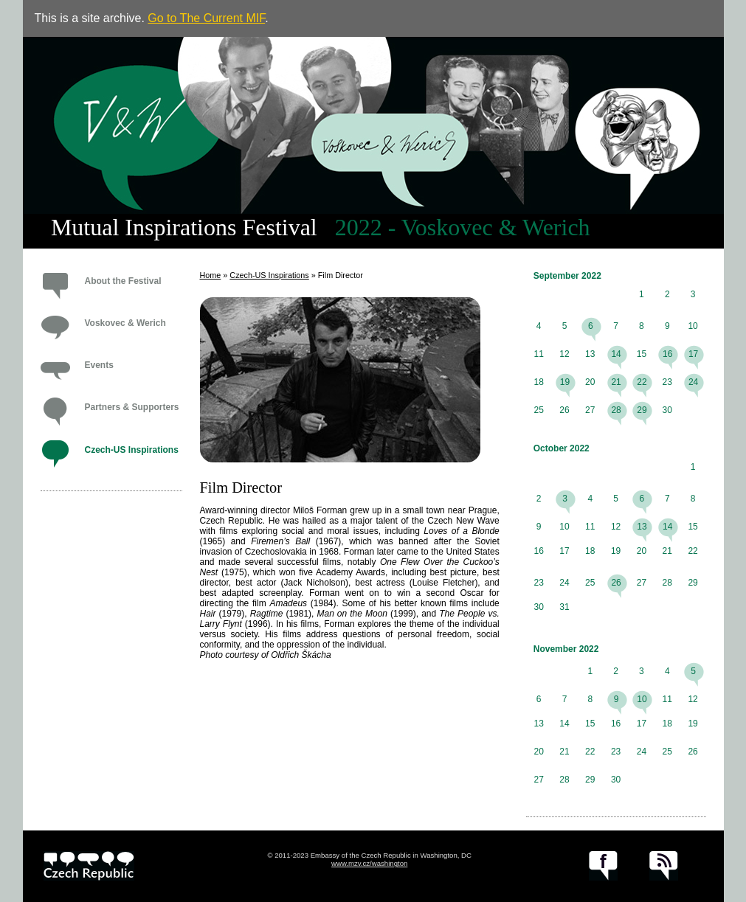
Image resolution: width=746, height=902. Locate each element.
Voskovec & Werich (125, 323)
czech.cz (89, 866)
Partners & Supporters (132, 407)
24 (693, 382)
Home (210, 275)
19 (565, 382)
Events (99, 365)
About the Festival (123, 281)
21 (616, 382)
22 (641, 382)
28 (616, 410)
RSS (663, 866)
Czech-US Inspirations (132, 450)
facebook (603, 866)
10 (641, 699)
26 (616, 582)
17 (693, 354)
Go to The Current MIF (206, 18)
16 (667, 354)
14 (616, 354)
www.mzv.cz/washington (369, 863)
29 (641, 410)
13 (641, 526)
